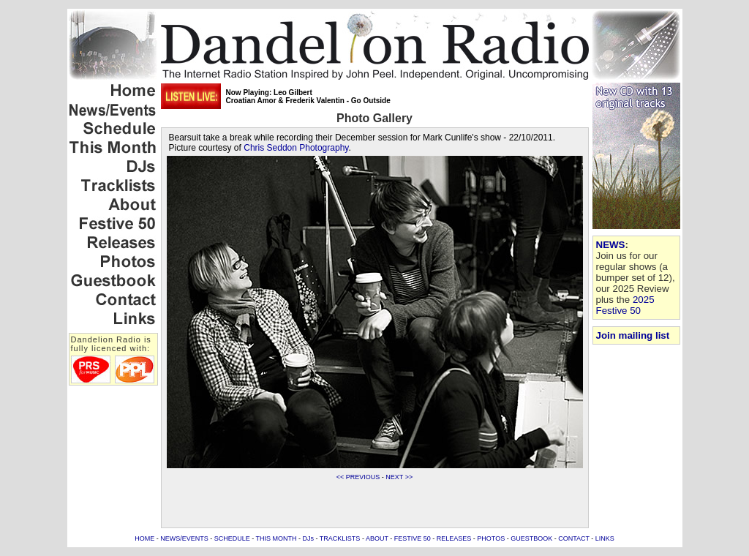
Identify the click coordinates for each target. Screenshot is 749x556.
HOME (144, 538)
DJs (309, 538)
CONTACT (574, 538)
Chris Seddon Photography (296, 148)
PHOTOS (491, 538)
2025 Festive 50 (625, 305)
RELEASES (454, 538)
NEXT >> (399, 477)
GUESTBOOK (531, 538)
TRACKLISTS (340, 538)
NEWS (610, 244)
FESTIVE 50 (412, 538)
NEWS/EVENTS (184, 538)
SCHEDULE (232, 538)
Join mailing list (633, 335)
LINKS (604, 538)
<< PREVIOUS (358, 477)
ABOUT (377, 538)
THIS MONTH (276, 538)
